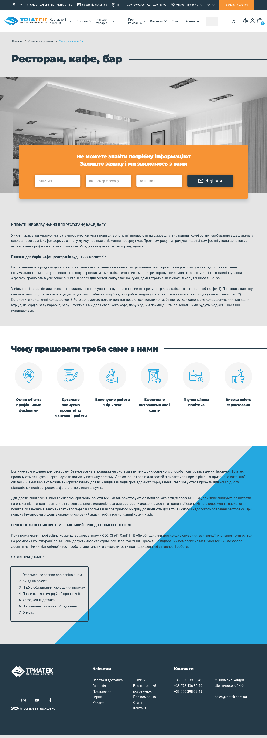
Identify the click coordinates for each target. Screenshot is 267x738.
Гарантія (81, 687)
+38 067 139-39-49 (172, 681)
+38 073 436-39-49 (172, 687)
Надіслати (216, 187)
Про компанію (155, 20)
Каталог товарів (119, 20)
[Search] (231, 21)
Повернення (84, 692)
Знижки (122, 681)
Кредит (80, 703)
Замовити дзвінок (237, 4)
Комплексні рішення (69, 20)
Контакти (212, 20)
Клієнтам (179, 20)
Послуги (95, 20)
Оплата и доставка (90, 681)
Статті (196, 20)
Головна (18, 41)
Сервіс (80, 698)
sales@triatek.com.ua (92, 5)
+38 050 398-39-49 (172, 692)
